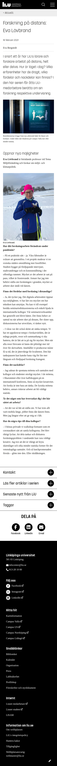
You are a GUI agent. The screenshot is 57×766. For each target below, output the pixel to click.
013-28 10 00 (15, 569)
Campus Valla (13, 621)
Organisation (12, 665)
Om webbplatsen (14, 729)
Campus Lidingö (14, 638)
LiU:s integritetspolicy (17, 735)
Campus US (12, 627)
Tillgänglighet (13, 746)
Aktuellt (9, 12)
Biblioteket (11, 654)
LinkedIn (13, 598)
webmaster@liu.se (15, 755)
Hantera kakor (13, 741)
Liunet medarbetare (15, 704)
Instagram (13, 592)
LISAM (10, 715)
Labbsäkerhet (12, 676)
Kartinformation (14, 616)
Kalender (10, 659)
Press (8, 671)
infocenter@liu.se (17, 565)
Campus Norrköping (16, 632)
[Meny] (52, 4)
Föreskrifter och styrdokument (21, 688)
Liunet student (13, 709)
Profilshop (11, 682)
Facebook (13, 586)
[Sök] (43, 4)
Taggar (25, 505)
